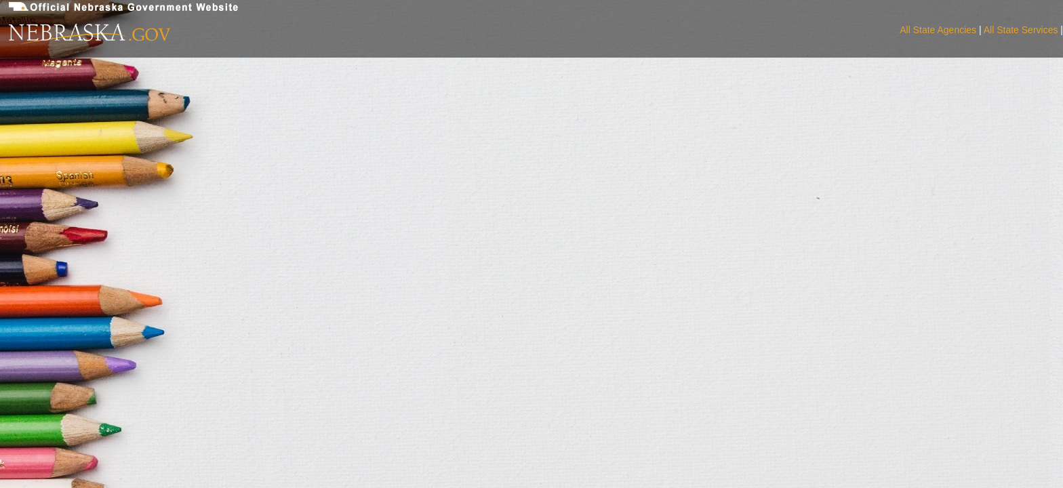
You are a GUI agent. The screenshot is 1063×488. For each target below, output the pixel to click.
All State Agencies (938, 29)
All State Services (1021, 29)
